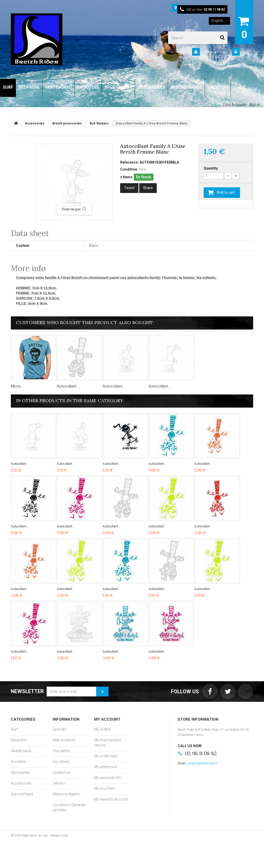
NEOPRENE (29, 87)
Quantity (211, 168)
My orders (102, 729)
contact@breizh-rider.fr (202, 763)
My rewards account (111, 799)
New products (64, 740)
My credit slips (105, 756)
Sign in (247, 52)
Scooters (18, 762)
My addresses (105, 767)
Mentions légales (66, 794)
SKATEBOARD (58, 87)
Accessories (21, 783)
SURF (8, 87)
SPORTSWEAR (118, 87)
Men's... (17, 386)
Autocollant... (68, 386)
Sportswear (20, 772)
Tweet (129, 188)
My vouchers (104, 788)
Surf (14, 729)
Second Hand (22, 794)
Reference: (129, 162)
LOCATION (218, 87)
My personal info (107, 778)
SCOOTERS (88, 87)
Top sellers (61, 751)
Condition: (129, 169)
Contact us (61, 772)
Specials (60, 729)
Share (148, 188)
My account (107, 719)
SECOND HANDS (186, 87)
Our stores (61, 762)
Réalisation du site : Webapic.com (45, 835)
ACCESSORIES (151, 87)
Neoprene (19, 740)
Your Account (213, 52)
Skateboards (21, 751)
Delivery (59, 783)
